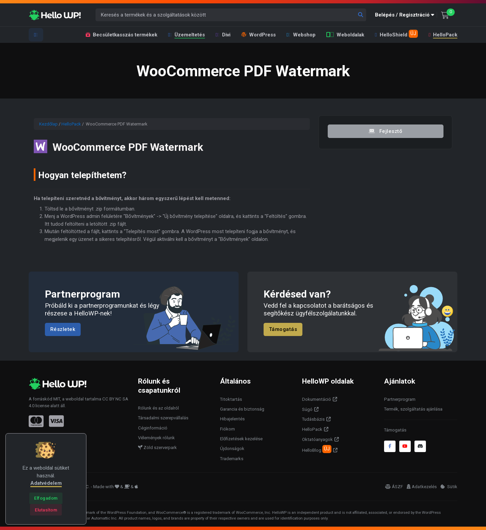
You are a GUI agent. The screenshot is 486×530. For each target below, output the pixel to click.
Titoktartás (231, 399)
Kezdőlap (48, 124)
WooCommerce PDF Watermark (142, 146)
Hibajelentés (232, 418)
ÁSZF (394, 486)
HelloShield (396, 34)
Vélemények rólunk (156, 437)
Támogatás (283, 329)
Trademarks (231, 458)
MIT (56, 398)
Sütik (448, 486)
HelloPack (442, 35)
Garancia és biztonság (242, 409)
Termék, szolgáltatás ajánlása (413, 409)
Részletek (63, 329)
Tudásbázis (313, 419)
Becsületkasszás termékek (121, 35)
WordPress (258, 35)
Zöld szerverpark (157, 447)
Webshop (301, 35)
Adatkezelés (422, 486)
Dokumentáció (316, 399)
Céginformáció (152, 427)
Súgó (307, 409)
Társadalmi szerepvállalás (163, 417)
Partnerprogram (399, 399)
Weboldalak (345, 35)
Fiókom (227, 428)
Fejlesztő (385, 131)
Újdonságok (232, 448)
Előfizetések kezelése (241, 438)
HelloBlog (316, 449)
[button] (406, 15)
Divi (223, 35)
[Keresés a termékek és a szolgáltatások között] (231, 15)
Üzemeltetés (186, 35)
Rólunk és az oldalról (158, 408)
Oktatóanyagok (317, 439)
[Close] (45, 498)
